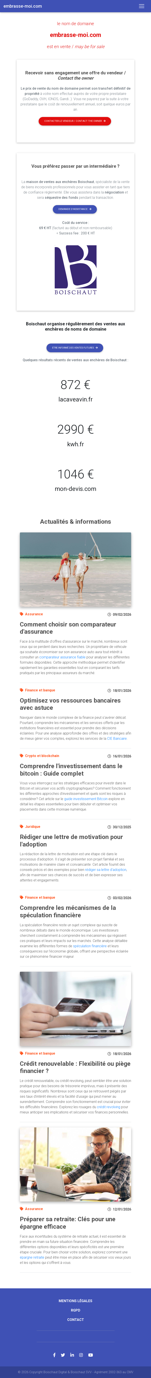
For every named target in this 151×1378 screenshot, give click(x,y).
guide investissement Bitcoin (86, 799)
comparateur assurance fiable (62, 657)
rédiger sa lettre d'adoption (105, 870)
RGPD (75, 1310)
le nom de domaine (75, 23)
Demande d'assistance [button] (74, 209)
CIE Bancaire (117, 738)
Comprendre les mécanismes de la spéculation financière (68, 911)
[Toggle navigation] (142, 6)
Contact (75, 1320)
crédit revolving (108, 1107)
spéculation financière (90, 946)
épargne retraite (32, 1257)
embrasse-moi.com (75, 34)
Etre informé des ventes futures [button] (75, 347)
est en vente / (75, 46)
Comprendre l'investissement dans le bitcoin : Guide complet (71, 769)
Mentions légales (75, 1301)
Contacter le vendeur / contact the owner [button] (75, 121)
